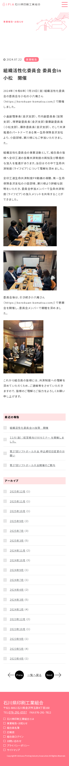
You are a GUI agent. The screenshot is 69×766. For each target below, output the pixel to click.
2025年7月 (17, 531)
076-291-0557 (18, 712)
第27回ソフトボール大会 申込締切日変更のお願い (37, 453)
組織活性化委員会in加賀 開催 (29, 427)
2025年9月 (17, 521)
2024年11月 (17, 550)
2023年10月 (17, 629)
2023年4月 (17, 658)
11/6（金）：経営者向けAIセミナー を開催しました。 (37, 439)
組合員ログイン (15, 736)
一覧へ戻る (34, 675)
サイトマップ (13, 750)
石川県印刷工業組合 (23, 702)
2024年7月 (17, 580)
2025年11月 (17, 501)
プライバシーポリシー (18, 745)
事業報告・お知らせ (17, 723)
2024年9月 (17, 570)
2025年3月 (17, 540)
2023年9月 (17, 639)
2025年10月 (17, 511)
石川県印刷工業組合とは (20, 719)
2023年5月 (17, 649)
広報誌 (10, 732)
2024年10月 (17, 560)
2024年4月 (17, 589)
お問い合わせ (14, 741)
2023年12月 (17, 619)
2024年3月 (17, 599)
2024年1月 (17, 609)
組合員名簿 (13, 727)
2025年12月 (17, 491)
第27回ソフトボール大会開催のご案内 (32, 465)
